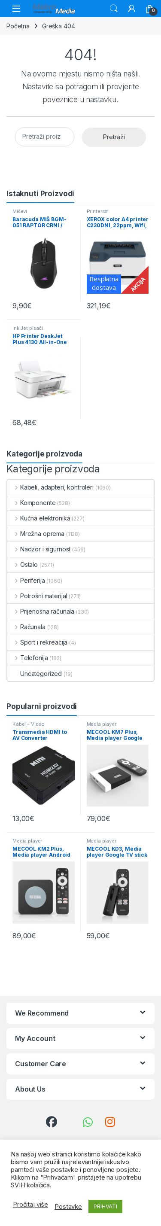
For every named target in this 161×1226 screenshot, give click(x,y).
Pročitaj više (30, 1204)
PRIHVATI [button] (105, 1206)
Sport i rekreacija (37, 642)
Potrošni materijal (37, 595)
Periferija (26, 580)
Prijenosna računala (40, 611)
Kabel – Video (28, 724)
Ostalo (22, 564)
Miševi (19, 211)
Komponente (31, 502)
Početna (18, 26)
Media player (101, 724)
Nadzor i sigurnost (38, 549)
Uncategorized (34, 673)
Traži (113, 8)
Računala (26, 626)
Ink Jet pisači (27, 328)
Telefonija (27, 657)
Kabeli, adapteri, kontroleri (50, 487)
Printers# (97, 211)
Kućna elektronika (38, 518)
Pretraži (114, 136)
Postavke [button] (68, 1207)
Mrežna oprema (35, 533)
